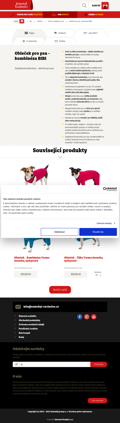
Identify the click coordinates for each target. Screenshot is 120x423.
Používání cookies (28, 329)
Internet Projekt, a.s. (64, 420)
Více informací (97, 400)
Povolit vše (98, 232)
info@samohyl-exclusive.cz (41, 307)
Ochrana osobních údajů (31, 325)
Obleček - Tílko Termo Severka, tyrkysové (83, 259)
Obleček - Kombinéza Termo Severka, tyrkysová (31, 259)
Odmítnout (59, 232)
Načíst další (60, 290)
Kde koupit (24, 333)
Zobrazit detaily (104, 223)
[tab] (29, 33)
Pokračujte (98, 364)
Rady (21, 337)
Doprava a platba (27, 316)
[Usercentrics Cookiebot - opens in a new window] (105, 189)
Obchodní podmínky (29, 320)
